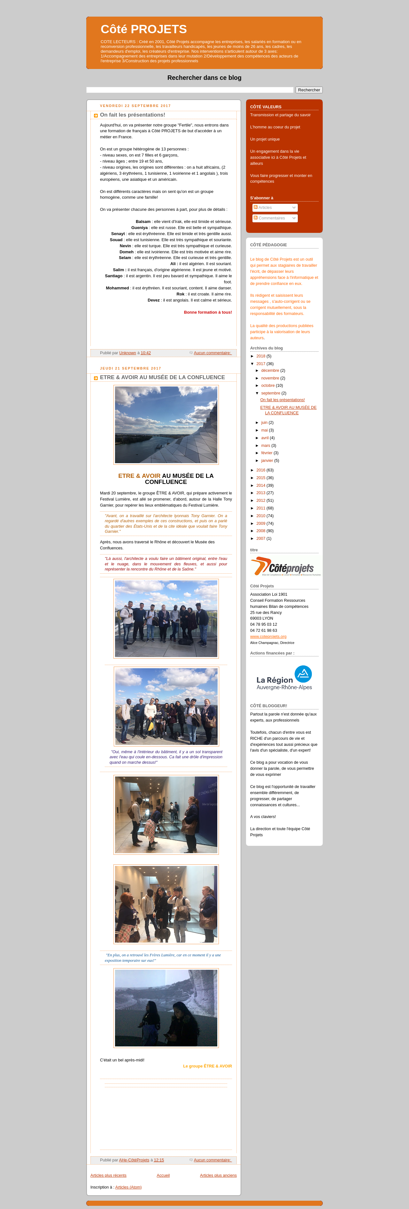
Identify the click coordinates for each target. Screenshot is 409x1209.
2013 (262, 493)
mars (266, 445)
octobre (268, 385)
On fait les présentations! (132, 115)
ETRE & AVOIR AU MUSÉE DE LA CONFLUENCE (162, 377)
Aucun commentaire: (213, 353)
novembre (271, 378)
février (267, 453)
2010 (262, 516)
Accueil (163, 1175)
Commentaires (269, 218)
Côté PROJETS (144, 29)
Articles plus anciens (218, 1175)
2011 (262, 508)
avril (265, 438)
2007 (262, 538)
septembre (271, 393)
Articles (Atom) (128, 1187)
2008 (262, 531)
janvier (267, 460)
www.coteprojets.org (268, 636)
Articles (263, 207)
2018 (262, 356)
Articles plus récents (108, 1175)
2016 (262, 470)
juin (265, 422)
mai (265, 430)
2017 (262, 364)
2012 (262, 500)
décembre (271, 370)
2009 (262, 523)
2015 (262, 478)
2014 (262, 485)
